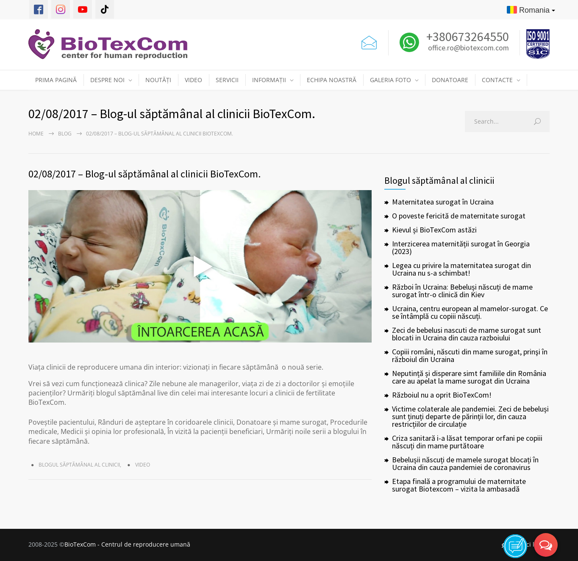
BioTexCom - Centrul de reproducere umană (127, 544)
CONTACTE (497, 80)
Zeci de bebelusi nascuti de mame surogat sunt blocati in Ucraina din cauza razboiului (466, 334)
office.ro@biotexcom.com (468, 48)
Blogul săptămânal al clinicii (79, 464)
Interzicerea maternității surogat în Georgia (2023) (461, 247)
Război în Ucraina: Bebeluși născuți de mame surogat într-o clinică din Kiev (462, 290)
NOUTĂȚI (158, 80)
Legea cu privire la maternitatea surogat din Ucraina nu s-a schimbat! (461, 269)
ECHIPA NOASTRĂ (331, 80)
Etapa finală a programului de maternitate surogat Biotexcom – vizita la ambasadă (459, 485)
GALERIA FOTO (390, 80)
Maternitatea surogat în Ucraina (443, 202)
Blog (65, 133)
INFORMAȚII (269, 80)
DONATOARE (450, 80)
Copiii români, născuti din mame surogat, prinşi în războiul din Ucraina (469, 355)
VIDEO (193, 80)
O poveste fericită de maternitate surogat (458, 216)
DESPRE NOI (107, 80)
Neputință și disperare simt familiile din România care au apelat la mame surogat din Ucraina (469, 377)
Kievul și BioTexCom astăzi (434, 230)
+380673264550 (466, 36)
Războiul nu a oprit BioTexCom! (442, 395)
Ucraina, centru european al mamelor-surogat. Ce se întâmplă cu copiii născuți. (470, 312)
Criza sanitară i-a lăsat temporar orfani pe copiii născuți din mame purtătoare (467, 441)
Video (142, 464)
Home (36, 133)
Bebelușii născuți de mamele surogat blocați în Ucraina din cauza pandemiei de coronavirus (465, 463)
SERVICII (227, 80)
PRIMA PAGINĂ (56, 80)
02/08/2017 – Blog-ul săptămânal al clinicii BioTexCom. (144, 173)
